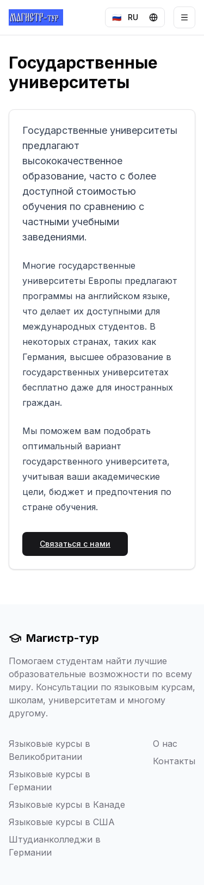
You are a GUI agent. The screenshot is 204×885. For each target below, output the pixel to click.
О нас (165, 743)
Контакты (174, 761)
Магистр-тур (54, 638)
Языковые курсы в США (62, 821)
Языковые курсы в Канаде (67, 804)
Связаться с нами (75, 543)
